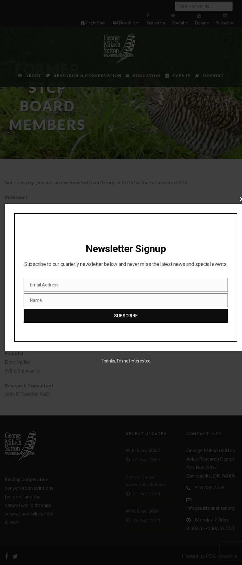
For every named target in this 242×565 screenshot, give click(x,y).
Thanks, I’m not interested (126, 360)
